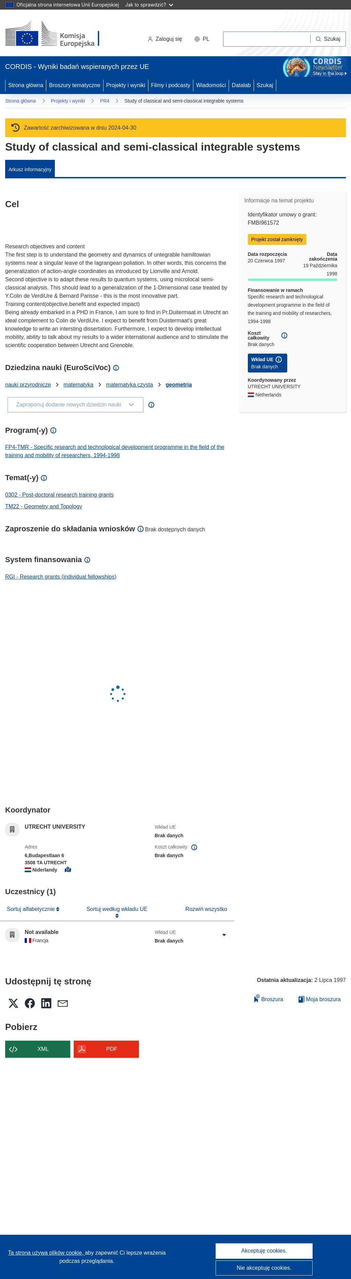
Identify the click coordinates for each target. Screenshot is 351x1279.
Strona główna (25, 85)
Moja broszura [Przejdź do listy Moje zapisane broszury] (320, 999)
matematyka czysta (129, 385)
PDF (111, 1049)
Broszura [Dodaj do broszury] (268, 998)
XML (43, 1049)
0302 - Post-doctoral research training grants (59, 495)
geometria (179, 385)
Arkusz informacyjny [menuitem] (30, 169)
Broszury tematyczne (74, 85)
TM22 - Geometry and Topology (43, 506)
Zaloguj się (164, 39)
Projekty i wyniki (125, 85)
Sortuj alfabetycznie (31, 909)
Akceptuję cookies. (264, 1251)
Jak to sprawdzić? (149, 5)
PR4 (104, 101)
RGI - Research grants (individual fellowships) (61, 577)
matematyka (78, 385)
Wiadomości (211, 85)
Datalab (241, 85)
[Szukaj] (328, 39)
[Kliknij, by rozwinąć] (224, 935)
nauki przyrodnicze (28, 385)
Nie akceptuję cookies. (264, 1268)
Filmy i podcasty (171, 85)
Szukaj (265, 85)
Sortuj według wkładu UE (116, 909)
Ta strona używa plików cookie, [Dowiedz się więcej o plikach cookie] (46, 1253)
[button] (202, 39)
